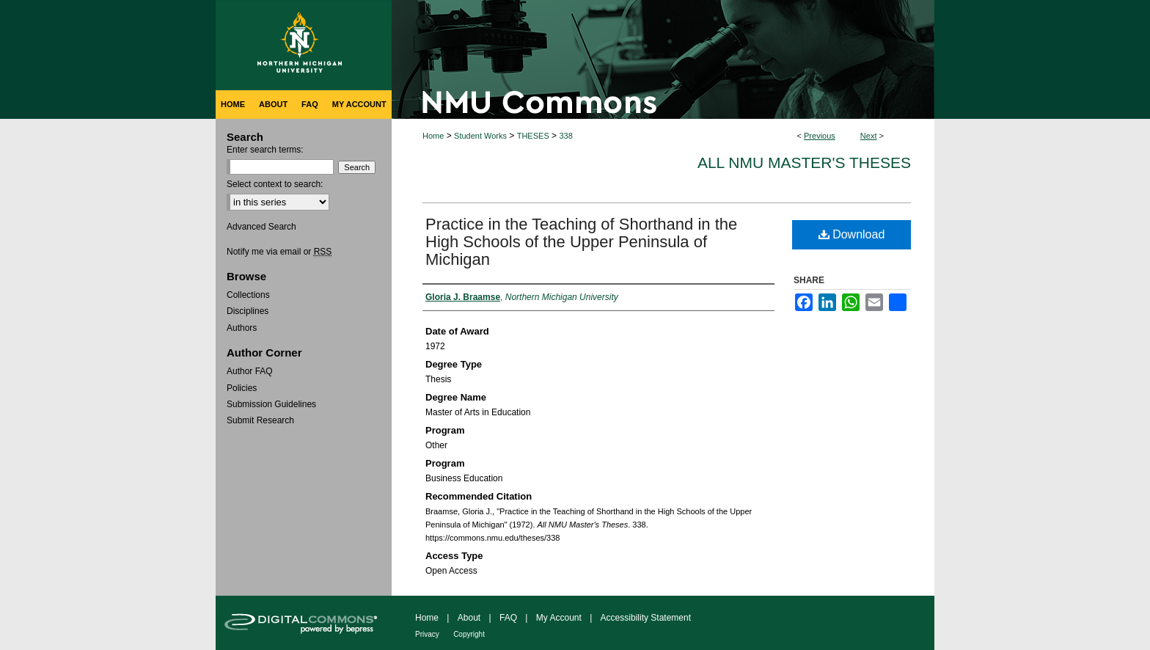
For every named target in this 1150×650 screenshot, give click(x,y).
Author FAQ (250, 371)
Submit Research (260, 420)
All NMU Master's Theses (804, 162)
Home (433, 135)
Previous (819, 135)
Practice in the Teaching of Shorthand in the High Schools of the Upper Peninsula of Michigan (581, 242)
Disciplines (247, 311)
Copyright (469, 634)
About (469, 618)
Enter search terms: (265, 150)
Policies (242, 388)
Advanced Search (261, 227)
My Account (559, 618)
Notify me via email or (279, 252)
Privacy (427, 634)
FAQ (508, 618)
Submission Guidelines (271, 404)
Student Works (480, 135)
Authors (242, 328)
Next (868, 135)
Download (851, 234)
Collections (248, 295)
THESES (533, 135)
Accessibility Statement (646, 618)
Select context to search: (275, 184)
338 (565, 135)
